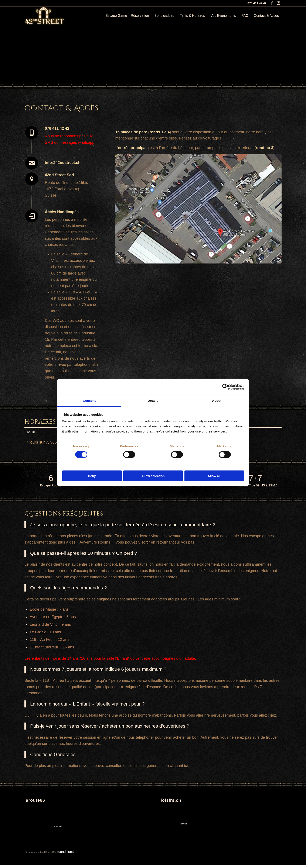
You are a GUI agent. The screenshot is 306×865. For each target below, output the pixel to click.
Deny (92, 476)
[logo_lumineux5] (44, 15)
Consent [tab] (89, 400)
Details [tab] (153, 400)
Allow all (214, 476)
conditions (66, 852)
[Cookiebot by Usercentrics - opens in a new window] (225, 386)
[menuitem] (127, 15)
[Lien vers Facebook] (272, 3)
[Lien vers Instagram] (278, 3)
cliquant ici (179, 766)
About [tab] (216, 400)
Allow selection (152, 476)
